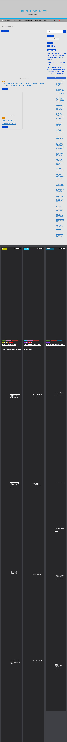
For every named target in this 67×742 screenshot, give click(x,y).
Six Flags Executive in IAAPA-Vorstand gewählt (59, 479)
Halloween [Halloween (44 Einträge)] (63, 59)
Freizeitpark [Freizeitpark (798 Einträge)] (51, 59)
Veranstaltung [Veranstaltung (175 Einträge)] (60, 70)
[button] (15, 17)
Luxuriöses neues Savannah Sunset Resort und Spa (55, 342)
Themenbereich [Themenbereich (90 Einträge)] (62, 68)
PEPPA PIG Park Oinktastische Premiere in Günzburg (59, 120)
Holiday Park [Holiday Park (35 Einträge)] (52, 61)
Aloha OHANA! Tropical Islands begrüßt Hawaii (59, 133)
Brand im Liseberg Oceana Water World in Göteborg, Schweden (37, 570)
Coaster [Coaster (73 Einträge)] (48, 52)
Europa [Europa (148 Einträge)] (61, 54)
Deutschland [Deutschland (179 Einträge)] (56, 52)
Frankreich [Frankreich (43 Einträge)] (57, 56)
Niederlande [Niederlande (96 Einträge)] (49, 66)
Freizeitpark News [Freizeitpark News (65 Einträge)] (58, 59)
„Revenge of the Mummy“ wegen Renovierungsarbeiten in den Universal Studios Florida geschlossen (59, 662)
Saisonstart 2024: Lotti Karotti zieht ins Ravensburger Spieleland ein (60, 150)
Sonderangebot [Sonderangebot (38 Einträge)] (57, 68)
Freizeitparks (37, 16)
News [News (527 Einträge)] (60, 64)
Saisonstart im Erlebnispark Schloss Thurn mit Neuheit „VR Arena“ (60, 205)
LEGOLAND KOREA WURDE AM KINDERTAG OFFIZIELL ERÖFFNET (59, 526)
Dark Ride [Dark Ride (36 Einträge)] (51, 52)
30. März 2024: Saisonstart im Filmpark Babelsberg (60, 127)
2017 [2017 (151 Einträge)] (48, 50)
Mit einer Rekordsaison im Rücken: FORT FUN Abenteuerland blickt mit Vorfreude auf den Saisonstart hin (60, 215)
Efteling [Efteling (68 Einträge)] (48, 54)
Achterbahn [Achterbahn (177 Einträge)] (58, 50)
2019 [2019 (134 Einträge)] (52, 50)
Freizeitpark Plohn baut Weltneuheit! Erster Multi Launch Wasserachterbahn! (60, 88)
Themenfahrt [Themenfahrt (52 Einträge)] (49, 70)
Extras (45, 16)
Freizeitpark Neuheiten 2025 (25, 16)
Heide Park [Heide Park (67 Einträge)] (49, 61)
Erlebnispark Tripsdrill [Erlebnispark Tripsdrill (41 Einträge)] (53, 54)
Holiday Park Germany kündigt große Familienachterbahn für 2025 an (60, 112)
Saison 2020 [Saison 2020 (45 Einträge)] (51, 68)
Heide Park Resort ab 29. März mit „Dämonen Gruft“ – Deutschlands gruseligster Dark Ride (60, 196)
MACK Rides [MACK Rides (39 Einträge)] (58, 61)
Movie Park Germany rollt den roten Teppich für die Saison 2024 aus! (60, 188)
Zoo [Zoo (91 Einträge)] (64, 70)
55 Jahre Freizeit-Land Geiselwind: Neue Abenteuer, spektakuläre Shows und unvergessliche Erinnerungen (60, 141)
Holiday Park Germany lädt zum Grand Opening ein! (60, 181)
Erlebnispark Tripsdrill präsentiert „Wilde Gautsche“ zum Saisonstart (60, 173)
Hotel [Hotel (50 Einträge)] (55, 61)
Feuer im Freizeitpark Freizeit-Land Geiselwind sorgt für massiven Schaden (60, 80)
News (13, 16)
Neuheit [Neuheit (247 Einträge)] (49, 64)
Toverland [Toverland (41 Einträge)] (55, 70)
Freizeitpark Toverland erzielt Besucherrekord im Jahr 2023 (37, 658)
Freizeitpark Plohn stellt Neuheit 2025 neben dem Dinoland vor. (60, 104)
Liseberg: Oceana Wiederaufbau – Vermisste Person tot (37, 481)
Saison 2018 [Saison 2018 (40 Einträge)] (60, 66)
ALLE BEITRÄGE (17, 245)
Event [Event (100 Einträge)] (54, 56)
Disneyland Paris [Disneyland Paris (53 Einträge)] (61, 52)
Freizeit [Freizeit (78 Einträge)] (60, 56)
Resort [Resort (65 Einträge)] (58, 66)
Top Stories (7, 16)
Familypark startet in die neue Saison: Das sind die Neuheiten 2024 (60, 231)
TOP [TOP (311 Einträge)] (52, 70)
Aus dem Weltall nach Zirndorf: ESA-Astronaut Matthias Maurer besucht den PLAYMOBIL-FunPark (60, 96)
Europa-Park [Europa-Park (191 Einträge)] (50, 56)
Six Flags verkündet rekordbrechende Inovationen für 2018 (9, 89)
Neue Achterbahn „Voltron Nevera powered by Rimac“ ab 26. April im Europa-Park (60, 159)
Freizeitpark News (34, 7)
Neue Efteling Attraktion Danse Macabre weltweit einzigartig (60, 224)
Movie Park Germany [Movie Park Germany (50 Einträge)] (63, 61)
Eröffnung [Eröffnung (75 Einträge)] (58, 54)
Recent (56, 74)
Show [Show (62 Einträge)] (54, 68)
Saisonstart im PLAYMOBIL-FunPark (60, 166)
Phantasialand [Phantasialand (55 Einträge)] (54, 66)
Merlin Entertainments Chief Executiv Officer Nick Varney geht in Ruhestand (59, 574)
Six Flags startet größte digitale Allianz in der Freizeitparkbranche (59, 390)
